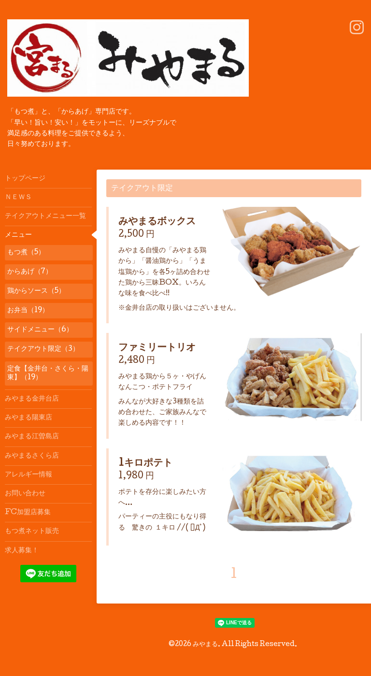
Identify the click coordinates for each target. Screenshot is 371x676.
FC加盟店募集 (28, 513)
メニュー (18, 235)
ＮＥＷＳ (18, 197)
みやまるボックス (157, 222)
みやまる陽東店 (28, 418)
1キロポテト (145, 464)
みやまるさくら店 (32, 456)
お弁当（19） (28, 311)
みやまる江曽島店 (32, 437)
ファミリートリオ (157, 348)
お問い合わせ (25, 494)
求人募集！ (22, 551)
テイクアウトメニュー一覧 (45, 216)
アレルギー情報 (28, 475)
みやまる (205, 644)
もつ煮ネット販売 (32, 531)
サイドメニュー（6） (40, 330)
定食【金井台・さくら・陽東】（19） (47, 373)
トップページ (25, 179)
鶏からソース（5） (36, 291)
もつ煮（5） (26, 253)
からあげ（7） (29, 272)
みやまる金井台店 (32, 399)
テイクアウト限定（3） (43, 349)
